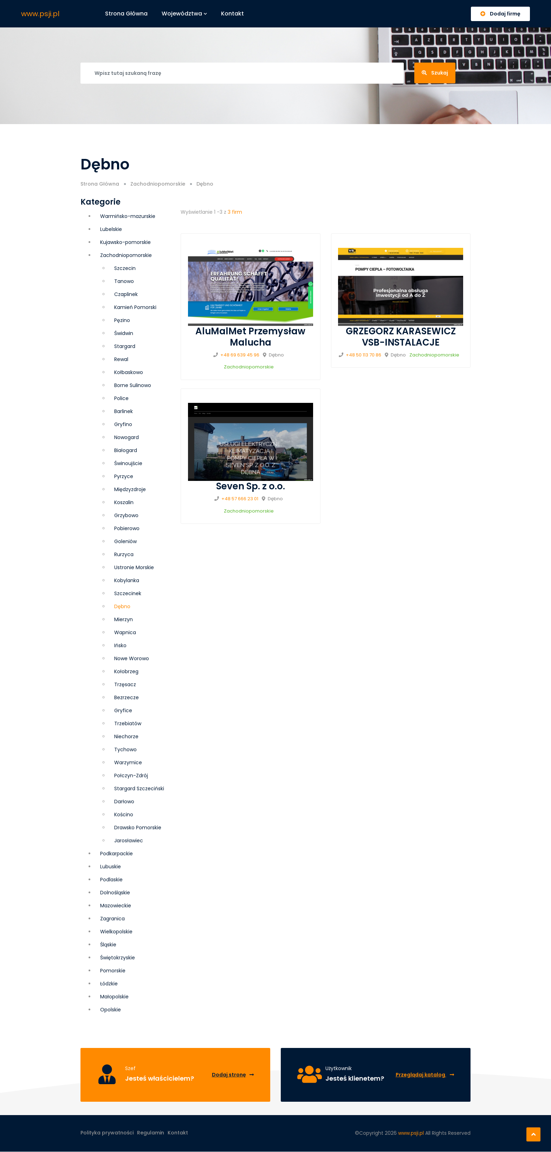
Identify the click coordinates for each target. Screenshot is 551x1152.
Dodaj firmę (500, 13)
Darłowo (124, 801)
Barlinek (123, 411)
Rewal (121, 359)
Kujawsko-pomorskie (125, 242)
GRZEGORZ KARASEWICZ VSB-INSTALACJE (400, 336)
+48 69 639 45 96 (239, 355)
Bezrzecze (126, 697)
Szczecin (125, 268)
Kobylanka (126, 580)
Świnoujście (128, 463)
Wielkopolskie (116, 931)
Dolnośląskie (115, 892)
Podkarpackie (116, 853)
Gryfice (123, 710)
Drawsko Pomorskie (137, 827)
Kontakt (232, 13)
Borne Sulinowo (132, 385)
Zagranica (112, 918)
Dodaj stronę (232, 1074)
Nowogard (126, 437)
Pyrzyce (123, 476)
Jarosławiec (128, 840)
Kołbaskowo (128, 372)
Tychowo (125, 749)
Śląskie (108, 944)
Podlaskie (111, 879)
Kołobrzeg (126, 671)
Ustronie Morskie (134, 567)
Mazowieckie (115, 905)
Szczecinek (127, 593)
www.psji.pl (40, 14)
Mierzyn (123, 619)
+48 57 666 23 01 (239, 498)
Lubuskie (110, 866)
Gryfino (123, 424)
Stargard (124, 346)
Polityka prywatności (107, 1133)
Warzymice (128, 762)
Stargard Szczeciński (139, 788)
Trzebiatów (127, 723)
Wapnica (125, 632)
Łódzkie (109, 983)
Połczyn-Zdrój (131, 775)
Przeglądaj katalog (424, 1074)
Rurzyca (124, 554)
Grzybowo (126, 515)
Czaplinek (126, 294)
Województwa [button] (184, 13)
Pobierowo (127, 528)
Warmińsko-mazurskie (127, 216)
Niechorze (126, 736)
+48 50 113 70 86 (363, 355)
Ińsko (120, 645)
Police (121, 398)
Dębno (122, 606)
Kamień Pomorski (135, 307)
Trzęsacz (125, 684)
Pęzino (122, 320)
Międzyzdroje (130, 489)
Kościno (123, 814)
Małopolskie (114, 996)
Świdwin (123, 333)
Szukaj (435, 72)
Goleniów (125, 541)
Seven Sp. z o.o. (250, 486)
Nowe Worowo (131, 658)
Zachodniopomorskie (157, 183)
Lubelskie (111, 229)
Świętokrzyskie (117, 957)
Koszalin (124, 502)
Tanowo (124, 281)
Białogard (125, 450)
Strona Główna (99, 183)
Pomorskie (112, 970)
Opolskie (110, 1009)
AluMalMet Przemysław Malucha (250, 336)
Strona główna (126, 13)
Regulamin (150, 1133)
